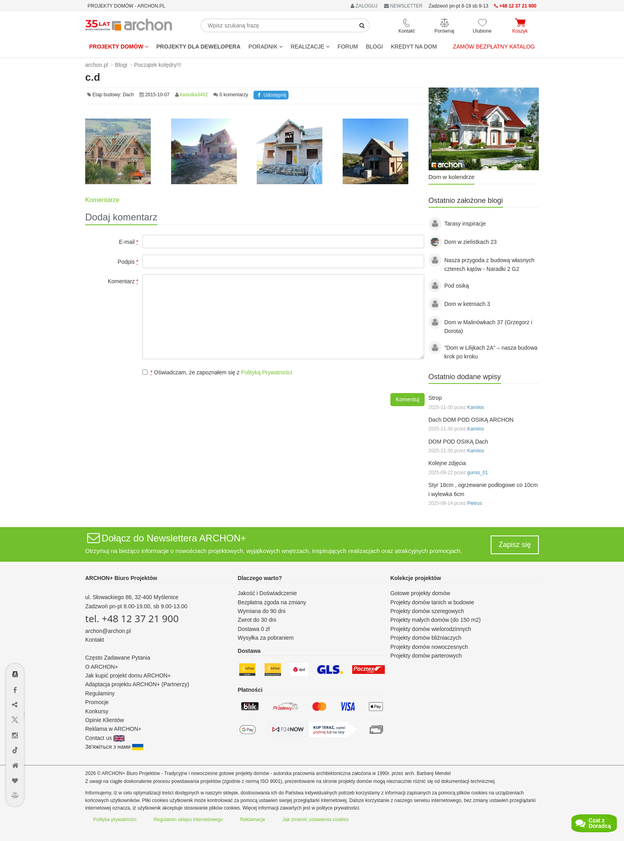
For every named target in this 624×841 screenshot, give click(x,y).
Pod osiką (457, 285)
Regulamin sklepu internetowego (188, 819)
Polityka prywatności (114, 819)
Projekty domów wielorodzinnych (430, 629)
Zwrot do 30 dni (257, 620)
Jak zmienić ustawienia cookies (316, 819)
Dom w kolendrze (452, 176)
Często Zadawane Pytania (117, 657)
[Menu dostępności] (15, 651)
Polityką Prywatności (266, 372)
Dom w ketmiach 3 (467, 304)
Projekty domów (118, 46)
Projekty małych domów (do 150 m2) (435, 620)
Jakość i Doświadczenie (267, 593)
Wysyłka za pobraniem (266, 638)
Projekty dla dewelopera (198, 46)
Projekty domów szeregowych (427, 611)
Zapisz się (515, 545)
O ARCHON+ (101, 667)
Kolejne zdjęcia (447, 463)
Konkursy (96, 711)
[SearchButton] (362, 25)
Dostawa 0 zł (253, 629)
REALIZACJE (310, 46)
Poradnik (265, 46)
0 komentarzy (234, 94)
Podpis (128, 262)
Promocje (97, 702)
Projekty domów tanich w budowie (432, 602)
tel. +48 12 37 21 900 (132, 618)
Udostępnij (271, 95)
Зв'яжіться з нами (114, 747)
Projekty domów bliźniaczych (426, 638)
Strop (435, 398)
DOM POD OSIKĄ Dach (458, 441)
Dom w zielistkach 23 (471, 242)
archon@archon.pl (108, 631)
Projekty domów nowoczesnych (429, 647)
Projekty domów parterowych (426, 655)
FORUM (347, 46)
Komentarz (123, 281)
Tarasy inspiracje (465, 223)
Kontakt (94, 640)
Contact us (105, 738)
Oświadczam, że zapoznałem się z (217, 372)
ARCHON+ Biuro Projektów (121, 578)
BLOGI (374, 46)
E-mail (128, 242)
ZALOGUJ (364, 6)
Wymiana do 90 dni (261, 611)
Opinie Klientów (104, 720)
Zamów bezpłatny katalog (494, 46)
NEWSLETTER (403, 6)
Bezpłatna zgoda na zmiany (272, 602)
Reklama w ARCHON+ (113, 729)
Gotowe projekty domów (420, 593)
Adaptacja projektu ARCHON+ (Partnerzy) (137, 684)
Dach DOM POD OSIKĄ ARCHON (471, 420)
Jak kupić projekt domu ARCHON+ (128, 675)
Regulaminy (100, 693)
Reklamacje (252, 819)
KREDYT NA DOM (414, 46)
